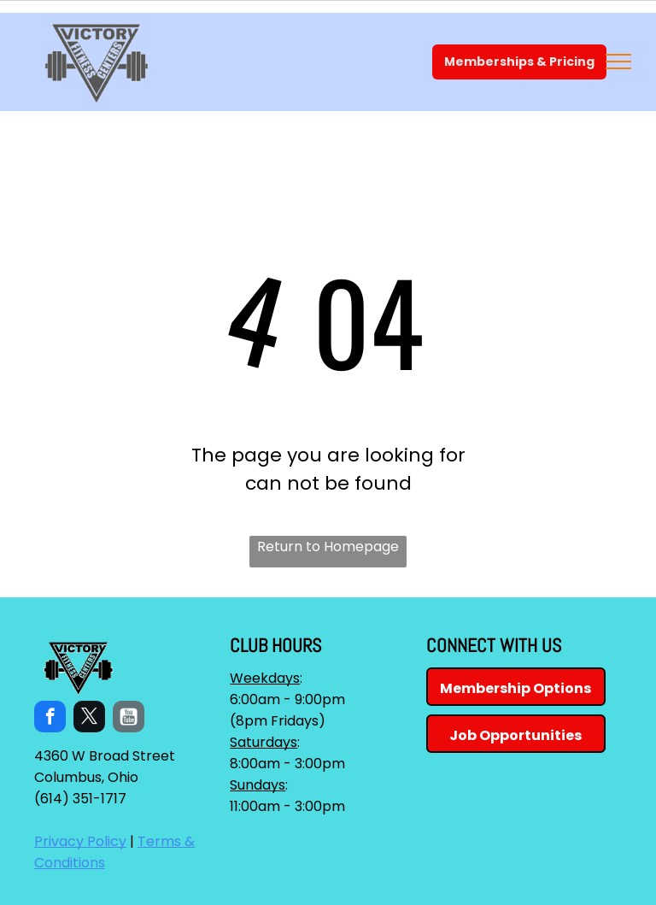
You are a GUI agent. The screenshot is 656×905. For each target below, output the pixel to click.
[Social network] (128, 719)
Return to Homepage (328, 546)
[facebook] (50, 719)
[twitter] (89, 719)
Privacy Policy (80, 841)
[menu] (618, 61)
